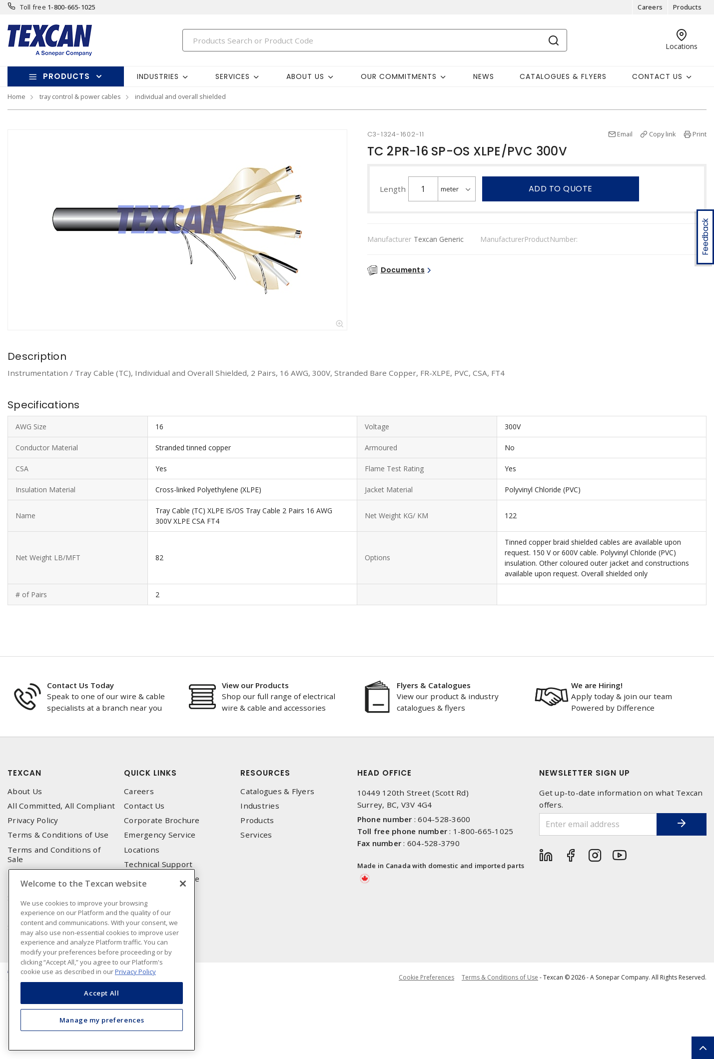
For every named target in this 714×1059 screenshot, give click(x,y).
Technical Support (158, 864)
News (483, 76)
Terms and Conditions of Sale (53, 854)
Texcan (24, 773)
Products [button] (66, 76)
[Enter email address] (598, 824)
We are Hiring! (597, 685)
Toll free (33, 6)
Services (256, 835)
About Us (24, 791)
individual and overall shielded (180, 96)
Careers (650, 6)
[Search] (374, 40)
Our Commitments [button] (399, 76)
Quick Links (150, 773)
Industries (259, 806)
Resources (265, 773)
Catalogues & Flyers (563, 76)
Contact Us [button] (657, 76)
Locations (141, 850)
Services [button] (232, 76)
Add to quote (561, 188)
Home (16, 96)
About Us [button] (305, 76)
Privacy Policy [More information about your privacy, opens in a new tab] (135, 971)
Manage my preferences (101, 1020)
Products (687, 6)
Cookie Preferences (426, 978)
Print (700, 133)
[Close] (183, 884)
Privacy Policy (32, 820)
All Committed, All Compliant (61, 806)
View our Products (255, 685)
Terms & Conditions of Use (57, 835)
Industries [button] (158, 76)
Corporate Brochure (162, 820)
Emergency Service (159, 835)
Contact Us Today (80, 685)
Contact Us (144, 806)
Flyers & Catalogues (434, 685)
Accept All (101, 993)
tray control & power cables (80, 96)
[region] (101, 960)
